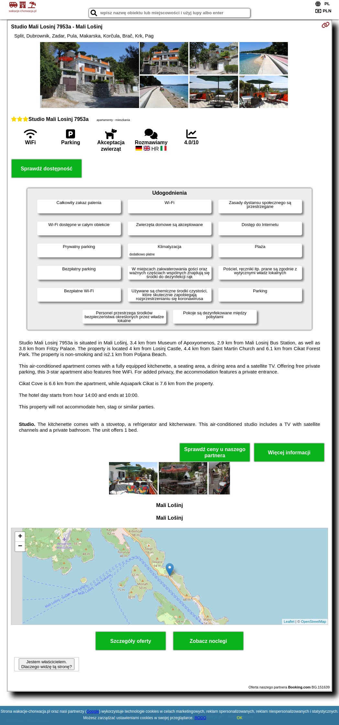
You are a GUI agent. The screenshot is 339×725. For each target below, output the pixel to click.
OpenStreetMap (313, 621)
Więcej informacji (289, 452)
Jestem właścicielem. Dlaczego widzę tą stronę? (46, 664)
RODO (200, 718)
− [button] (20, 546)
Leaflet (289, 621)
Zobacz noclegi (208, 641)
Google (93, 711)
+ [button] (20, 537)
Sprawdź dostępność (46, 168)
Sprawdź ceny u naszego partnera (214, 452)
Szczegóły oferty (130, 641)
